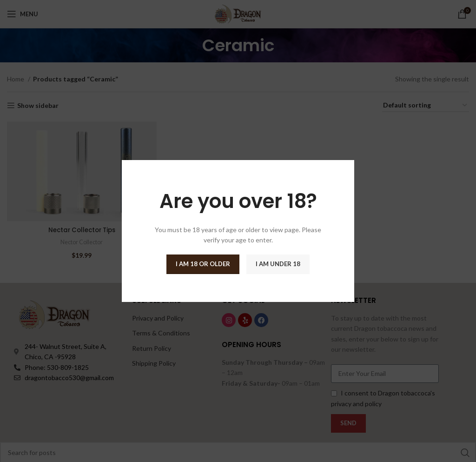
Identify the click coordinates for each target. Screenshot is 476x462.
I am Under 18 (278, 264)
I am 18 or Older (203, 264)
